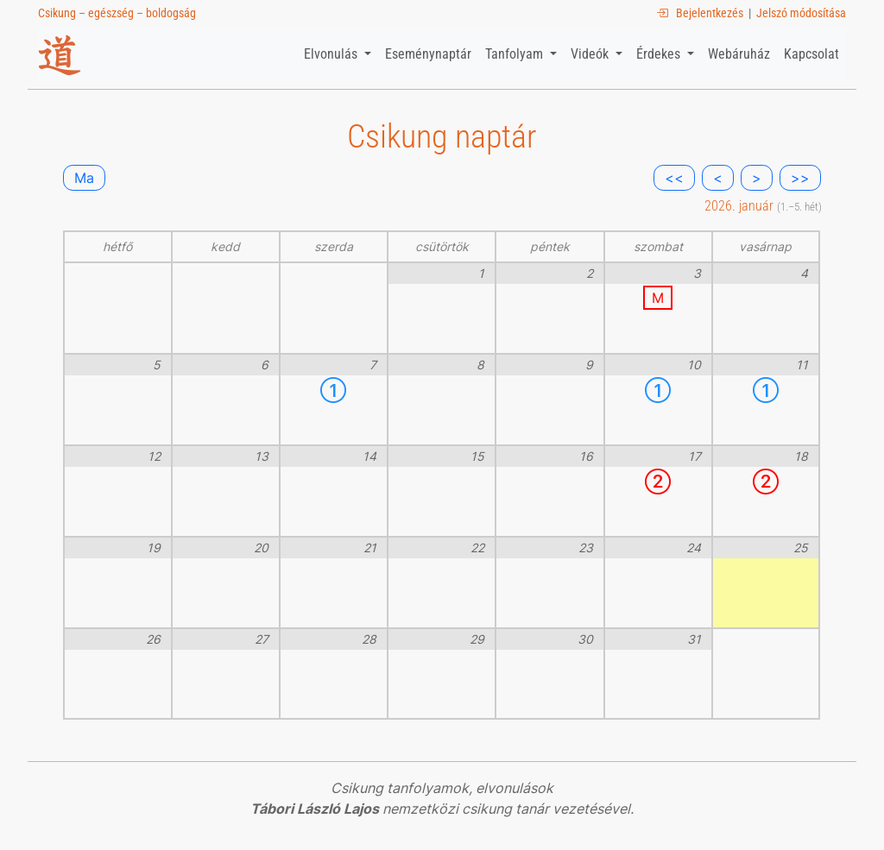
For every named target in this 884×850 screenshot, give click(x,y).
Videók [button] (591, 54)
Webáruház (739, 54)
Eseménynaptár (428, 54)
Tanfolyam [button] (515, 54)
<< (674, 177)
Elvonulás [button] (332, 54)
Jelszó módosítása (801, 13)
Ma (84, 177)
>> (800, 177)
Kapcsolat (811, 54)
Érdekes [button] (660, 54)
